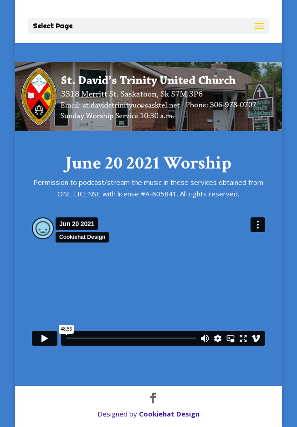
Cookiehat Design (169, 413)
